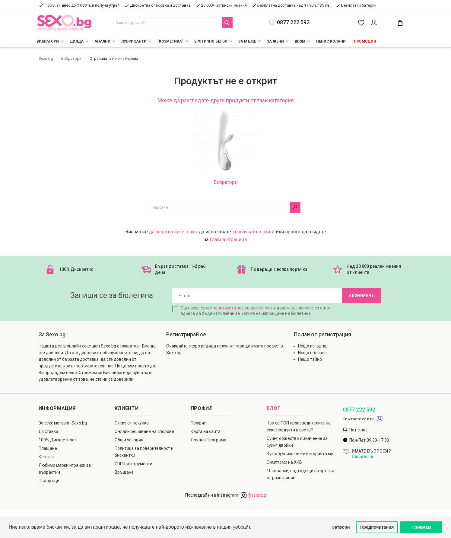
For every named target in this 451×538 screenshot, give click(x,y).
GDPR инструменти (133, 463)
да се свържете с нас (173, 232)
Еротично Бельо (210, 41)
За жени (275, 41)
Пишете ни (362, 456)
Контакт (47, 456)
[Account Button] (375, 23)
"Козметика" (170, 41)
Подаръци (49, 480)
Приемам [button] (421, 527)
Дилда (77, 41)
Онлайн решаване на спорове (144, 431)
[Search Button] (227, 22)
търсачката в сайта (253, 232)
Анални (102, 41)
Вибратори (48, 41)
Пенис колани (331, 41)
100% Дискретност (57, 439)
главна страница (228, 239)
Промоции (365, 41)
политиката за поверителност (242, 308)
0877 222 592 (293, 22)
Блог (274, 408)
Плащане (48, 448)
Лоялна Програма (208, 439)
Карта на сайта (206, 431)
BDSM (300, 41)
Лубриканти (134, 41)
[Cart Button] (400, 23)
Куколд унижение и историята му (300, 453)
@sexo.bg (253, 495)
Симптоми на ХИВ (284, 462)
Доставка (48, 431)
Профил (198, 423)
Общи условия (129, 439)
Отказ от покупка (132, 423)
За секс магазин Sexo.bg (63, 423)
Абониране (361, 295)
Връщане (124, 472)
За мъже (247, 41)
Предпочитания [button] (377, 527)
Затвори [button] (341, 527)
